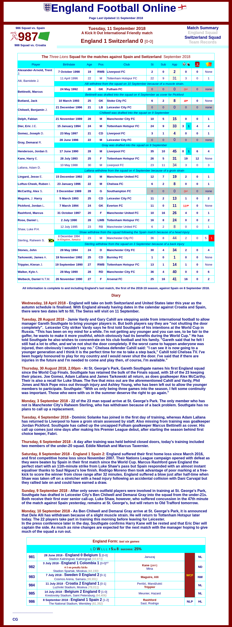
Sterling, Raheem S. (31, 240)
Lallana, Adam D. (29, 167)
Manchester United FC (122, 226)
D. (31, 133)
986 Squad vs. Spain (30, 28)
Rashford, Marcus (30, 213)
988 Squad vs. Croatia (30, 45)
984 (32, 585)
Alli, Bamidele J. (28, 80)
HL (200, 601)
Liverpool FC (116, 71)
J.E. (27, 126)
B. (33, 151)
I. (34, 184)
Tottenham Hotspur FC (122, 78)
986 (32, 601)
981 (32, 557)
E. (28, 158)
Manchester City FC (121, 119)
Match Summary (202, 28)
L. (31, 205)
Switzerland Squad (203, 37)
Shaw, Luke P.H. (29, 229)
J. (33, 109)
